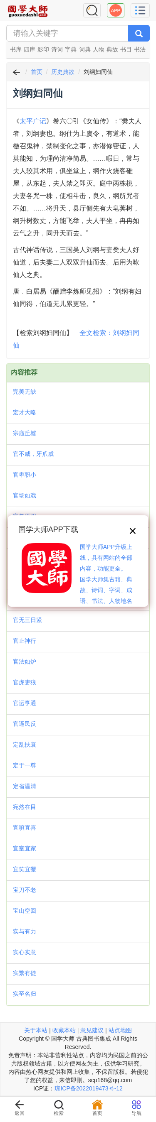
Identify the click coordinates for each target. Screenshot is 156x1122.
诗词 (57, 49)
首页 (36, 72)
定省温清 (24, 786)
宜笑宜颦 (24, 869)
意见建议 (92, 1030)
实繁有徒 (24, 973)
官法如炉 (24, 661)
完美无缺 (24, 391)
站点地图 (120, 1030)
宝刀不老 (24, 890)
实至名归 (24, 993)
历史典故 (62, 72)
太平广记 (33, 121)
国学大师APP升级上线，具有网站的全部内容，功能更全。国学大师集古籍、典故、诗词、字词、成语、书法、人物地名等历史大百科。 (106, 579)
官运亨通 (24, 703)
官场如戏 (24, 495)
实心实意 (24, 952)
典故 (112, 49)
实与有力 (24, 931)
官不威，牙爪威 (33, 454)
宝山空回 (24, 910)
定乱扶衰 (24, 744)
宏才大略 (24, 412)
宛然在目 (24, 807)
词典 (85, 49)
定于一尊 (24, 765)
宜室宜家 (24, 848)
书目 (126, 49)
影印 (43, 49)
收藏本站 (64, 1030)
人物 (98, 49)
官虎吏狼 (24, 682)
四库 (29, 49)
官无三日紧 (27, 620)
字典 (71, 49)
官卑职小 (24, 474)
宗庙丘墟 (24, 433)
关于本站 (35, 1030)
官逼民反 (24, 723)
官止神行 (24, 640)
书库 (16, 49)
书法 (140, 49)
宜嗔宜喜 (24, 827)
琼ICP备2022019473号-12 (88, 1088)
